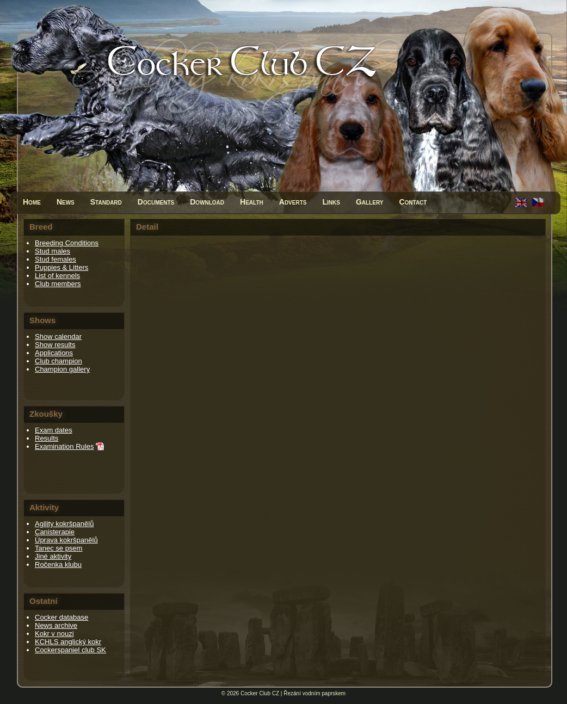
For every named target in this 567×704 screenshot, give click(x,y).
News (66, 201)
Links (331, 201)
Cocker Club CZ (260, 693)
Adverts (293, 201)
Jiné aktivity (53, 556)
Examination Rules (64, 446)
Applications (54, 353)
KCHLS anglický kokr (68, 642)
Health (251, 201)
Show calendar (58, 336)
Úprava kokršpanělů (66, 540)
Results (46, 438)
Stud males (52, 251)
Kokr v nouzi (54, 633)
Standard (106, 201)
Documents (156, 201)
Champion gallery (62, 369)
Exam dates (53, 430)
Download (207, 201)
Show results (55, 345)
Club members (58, 284)
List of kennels (57, 275)
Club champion (58, 361)
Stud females (55, 259)
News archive (56, 625)
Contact (413, 201)
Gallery (370, 201)
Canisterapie (55, 532)
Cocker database (61, 617)
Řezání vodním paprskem (315, 693)
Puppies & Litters (61, 267)
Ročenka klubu (58, 564)
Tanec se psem (58, 548)
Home (32, 201)
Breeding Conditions (66, 243)
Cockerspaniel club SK (70, 650)
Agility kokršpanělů (64, 524)
